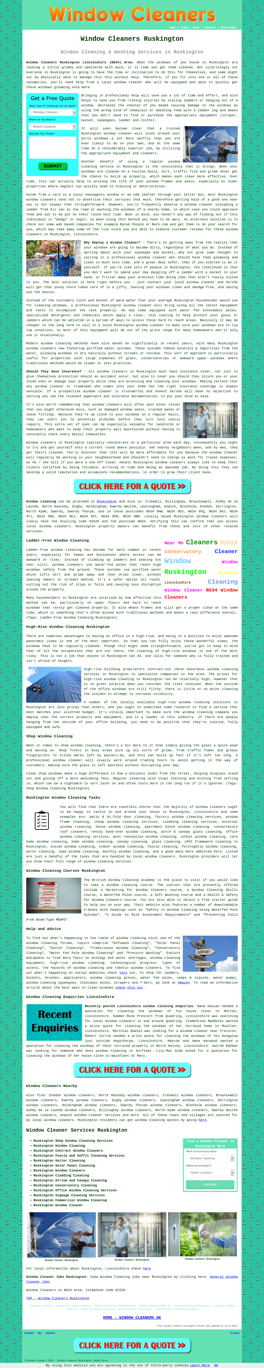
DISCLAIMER (228, 27)
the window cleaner (219, 452)
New (40, 1333)
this (123, 973)
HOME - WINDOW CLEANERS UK (132, 1317)
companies (85, 224)
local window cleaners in (117, 1021)
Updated (50, 1333)
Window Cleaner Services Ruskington (76, 1130)
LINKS (184, 27)
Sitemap (29, 1333)
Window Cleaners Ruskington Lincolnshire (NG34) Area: (80, 62)
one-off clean (102, 462)
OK (216, 1365)
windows (164, 62)
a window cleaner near (197, 1031)
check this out (129, 987)
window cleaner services (97, 1115)
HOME (172, 27)
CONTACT (210, 27)
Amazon (184, 983)
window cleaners (112, 371)
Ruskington (107, 501)
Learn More (200, 1365)
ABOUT (197, 27)
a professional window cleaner (136, 257)
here (202, 1120)
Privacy (235, 1333)
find (41, 1095)
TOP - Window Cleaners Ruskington (58, 1298)
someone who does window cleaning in (96, 1051)
